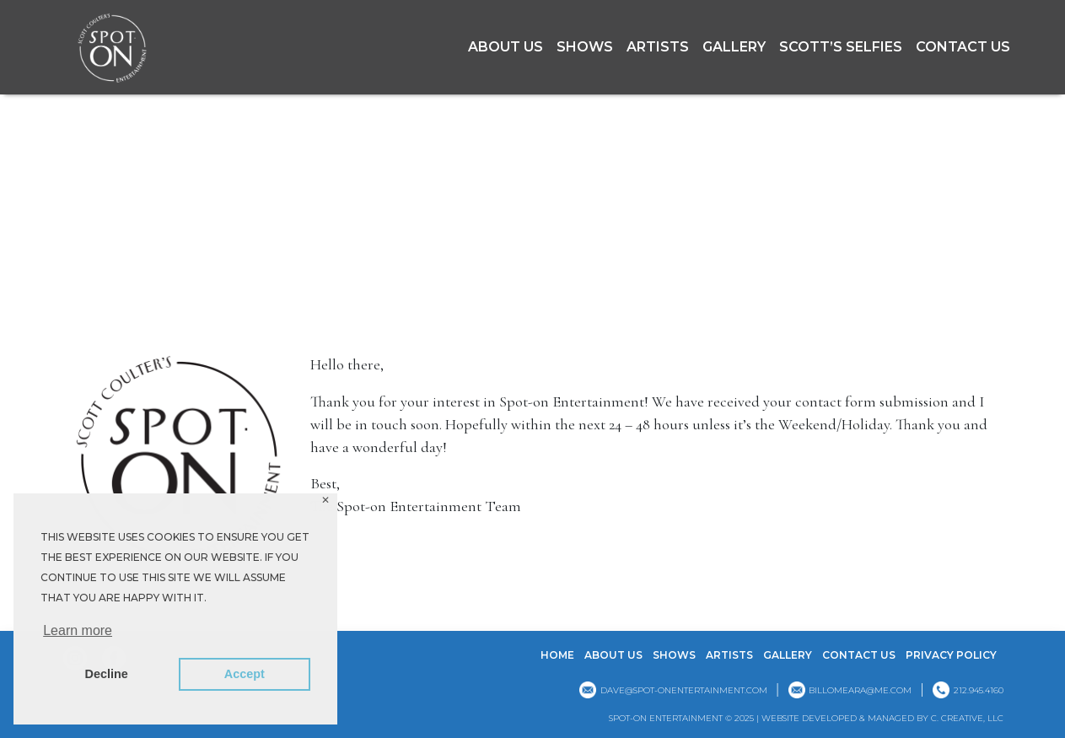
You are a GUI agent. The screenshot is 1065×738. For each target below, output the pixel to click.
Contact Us (963, 47)
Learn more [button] (77, 630)
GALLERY (734, 47)
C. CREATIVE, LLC (967, 718)
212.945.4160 (978, 690)
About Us (505, 47)
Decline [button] (106, 674)
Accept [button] (244, 674)
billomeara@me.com (860, 690)
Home (557, 655)
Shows (585, 47)
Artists (658, 47)
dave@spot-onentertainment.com (683, 690)
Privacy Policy (951, 655)
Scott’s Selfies (840, 47)
